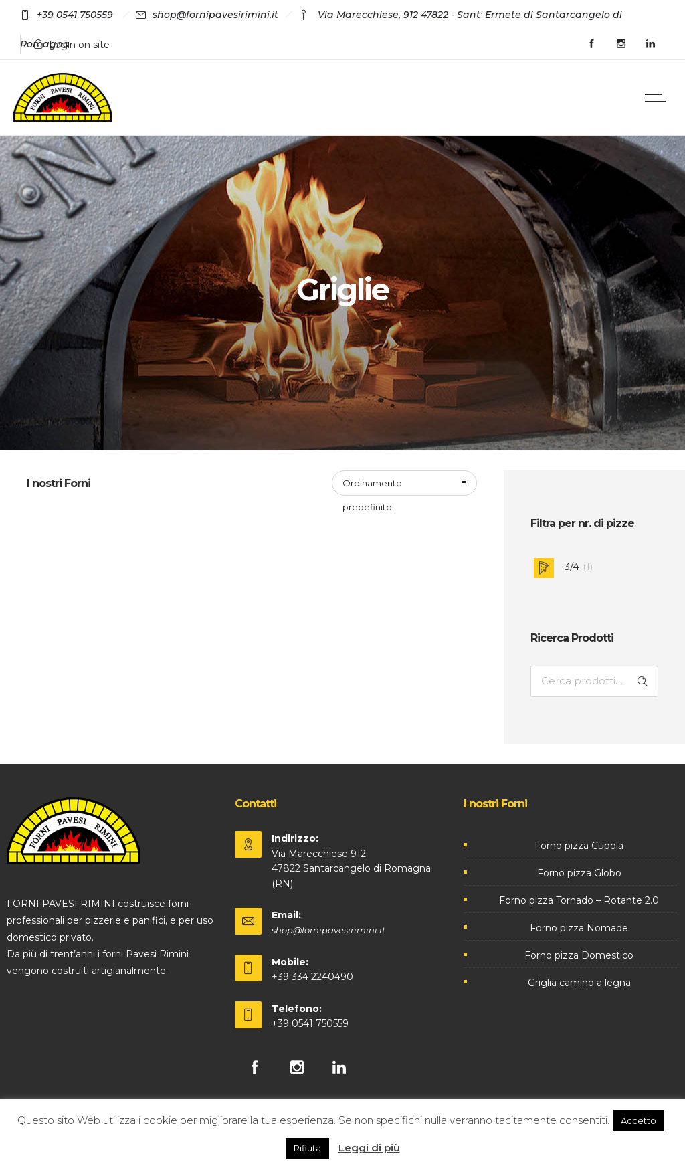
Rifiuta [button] (307, 1148)
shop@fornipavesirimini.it (328, 929)
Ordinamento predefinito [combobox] (372, 487)
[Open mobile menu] (658, 97)
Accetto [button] (638, 1120)
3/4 (571, 566)
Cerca (642, 681)
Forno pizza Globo (579, 873)
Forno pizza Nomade (579, 928)
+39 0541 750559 (310, 1023)
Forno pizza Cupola (578, 846)
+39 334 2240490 (312, 977)
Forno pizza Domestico (578, 955)
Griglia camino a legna (579, 983)
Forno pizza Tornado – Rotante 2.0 (579, 900)
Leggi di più (369, 1147)
